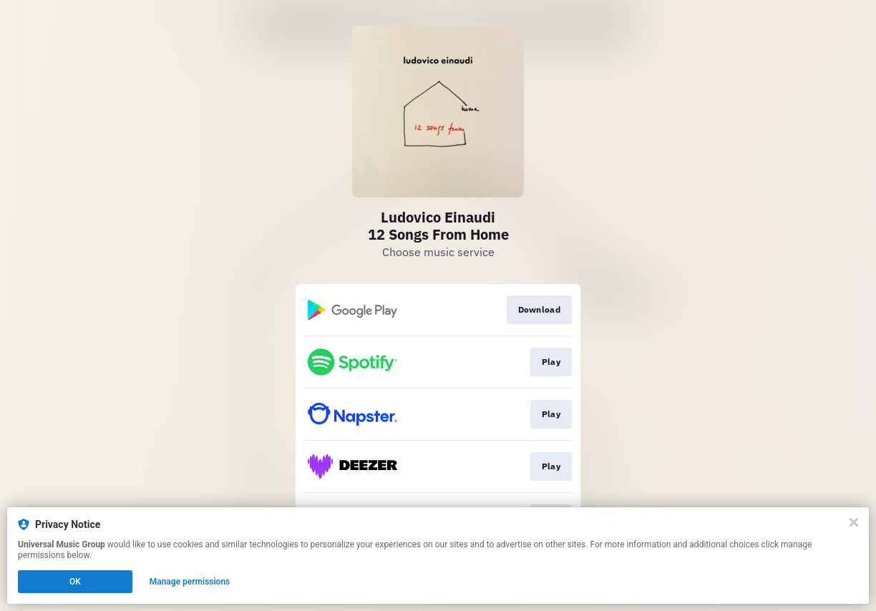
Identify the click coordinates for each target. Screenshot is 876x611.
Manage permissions (190, 582)
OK (75, 582)
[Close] (853, 522)
